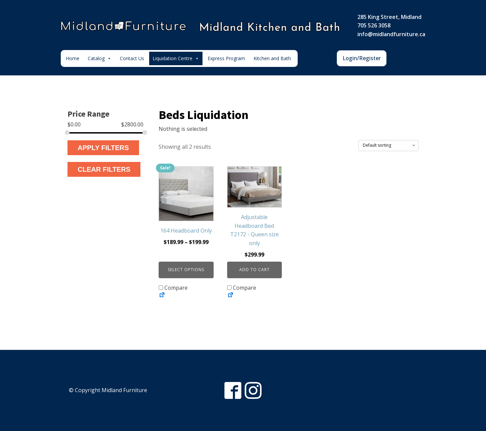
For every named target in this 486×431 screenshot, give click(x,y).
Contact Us (132, 58)
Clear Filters (104, 169)
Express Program (226, 58)
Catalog (99, 58)
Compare (173, 287)
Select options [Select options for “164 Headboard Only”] (186, 269)
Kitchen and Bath (272, 58)
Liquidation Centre (176, 58)
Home (72, 58)
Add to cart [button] (254, 269)
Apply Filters (103, 147)
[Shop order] (388, 145)
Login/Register (362, 58)
